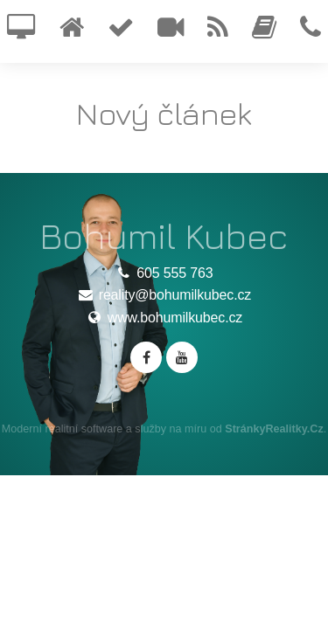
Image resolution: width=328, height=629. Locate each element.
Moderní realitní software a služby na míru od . (164, 429)
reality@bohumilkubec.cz (164, 294)
